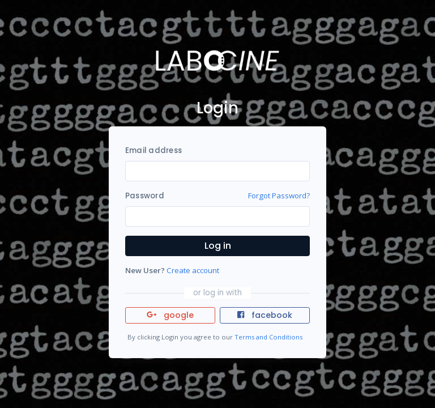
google (170, 315)
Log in (217, 245)
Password (144, 195)
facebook (264, 315)
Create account (193, 270)
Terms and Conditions (268, 337)
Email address (153, 150)
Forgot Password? (279, 195)
